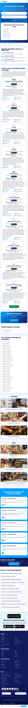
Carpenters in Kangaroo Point (8, 366)
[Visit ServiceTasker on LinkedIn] (12, 689)
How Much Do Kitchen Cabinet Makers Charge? (14, 409)
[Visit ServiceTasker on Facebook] (3, 689)
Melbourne (3, 652)
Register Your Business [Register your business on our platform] (20, 693)
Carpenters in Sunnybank (7, 381)
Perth (2, 654)
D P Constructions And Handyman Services (14, 284)
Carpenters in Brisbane (6, 391)
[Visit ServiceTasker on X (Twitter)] (8, 689)
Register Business (17, 706)
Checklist (2, 639)
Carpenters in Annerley (6, 341)
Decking (2, 662)
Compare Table (3, 678)
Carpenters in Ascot (6, 343)
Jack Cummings (14, 105)
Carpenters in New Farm (7, 371)
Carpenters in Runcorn (6, 374)
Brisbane (16, 43)
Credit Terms (3, 680)
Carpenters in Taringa (6, 382)
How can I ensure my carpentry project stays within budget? (11, 591)
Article (16, 637)
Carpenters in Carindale (7, 350)
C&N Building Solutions (14, 173)
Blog (15, 636)
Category (5, 43)
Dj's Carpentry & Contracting (14, 245)
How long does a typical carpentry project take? (9, 594)
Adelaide (16, 654)
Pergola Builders (17, 661)
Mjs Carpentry (14, 149)
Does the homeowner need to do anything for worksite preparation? (12, 582)
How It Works (3, 677)
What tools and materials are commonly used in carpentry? (11, 579)
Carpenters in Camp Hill (7, 348)
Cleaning (16, 666)
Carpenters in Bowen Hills (7, 346)
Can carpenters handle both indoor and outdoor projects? (11, 601)
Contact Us (16, 639)
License (16, 678)
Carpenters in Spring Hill (7, 379)
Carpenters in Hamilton (7, 363)
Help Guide (16, 680)
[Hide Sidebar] (26, 1)
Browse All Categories (18, 677)
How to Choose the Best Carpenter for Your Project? (14, 469)
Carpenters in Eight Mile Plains (8, 358)
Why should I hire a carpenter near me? (7, 585)
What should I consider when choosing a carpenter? (10, 588)
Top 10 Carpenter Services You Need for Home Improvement (14, 483)
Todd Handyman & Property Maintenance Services (14, 81)
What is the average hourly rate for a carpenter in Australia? (11, 573)
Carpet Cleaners (17, 664)
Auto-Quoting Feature (18, 675)
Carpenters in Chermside (7, 351)
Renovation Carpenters (7, 331)
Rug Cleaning (3, 666)
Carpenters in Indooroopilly (7, 364)
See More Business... (14, 306)
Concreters (3, 667)
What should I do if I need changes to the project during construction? (13, 604)
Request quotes (14, 84)
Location (2, 651)
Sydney (16, 651)
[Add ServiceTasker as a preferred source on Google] (14, 616)
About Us (2, 636)
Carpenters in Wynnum (6, 389)
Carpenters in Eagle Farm (7, 356)
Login (16, 644)
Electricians (17, 667)
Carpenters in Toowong (7, 384)
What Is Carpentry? (14, 455)
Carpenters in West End (7, 386)
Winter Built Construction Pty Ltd (14, 221)
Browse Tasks (3, 682)
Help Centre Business (18, 682)
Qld (13, 43)
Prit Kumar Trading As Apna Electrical (14, 265)
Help (2, 642)
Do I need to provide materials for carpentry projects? (10, 607)
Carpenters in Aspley (6, 345)
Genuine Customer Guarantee (6, 675)
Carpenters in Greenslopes (7, 361)
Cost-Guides (3, 637)
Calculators (17, 641)
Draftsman (16, 662)
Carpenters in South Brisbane (8, 377)
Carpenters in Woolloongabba (8, 387)
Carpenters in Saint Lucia (7, 376)
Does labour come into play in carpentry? (8, 576)
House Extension (4, 661)
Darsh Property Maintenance (14, 197)
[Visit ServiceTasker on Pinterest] (5, 689)
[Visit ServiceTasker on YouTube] (15, 689)
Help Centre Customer (5, 683)
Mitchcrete (14, 127)
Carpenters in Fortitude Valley (8, 359)
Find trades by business (5, 644)
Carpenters (9, 43)
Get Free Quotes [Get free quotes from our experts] (6, 693)
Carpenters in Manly (6, 368)
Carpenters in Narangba (7, 498)
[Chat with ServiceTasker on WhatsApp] (17, 689)
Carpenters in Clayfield (6, 353)
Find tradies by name (18, 642)
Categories (3, 641)
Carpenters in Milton (6, 369)
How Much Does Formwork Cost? (14, 436)
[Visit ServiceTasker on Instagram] (10, 689)
